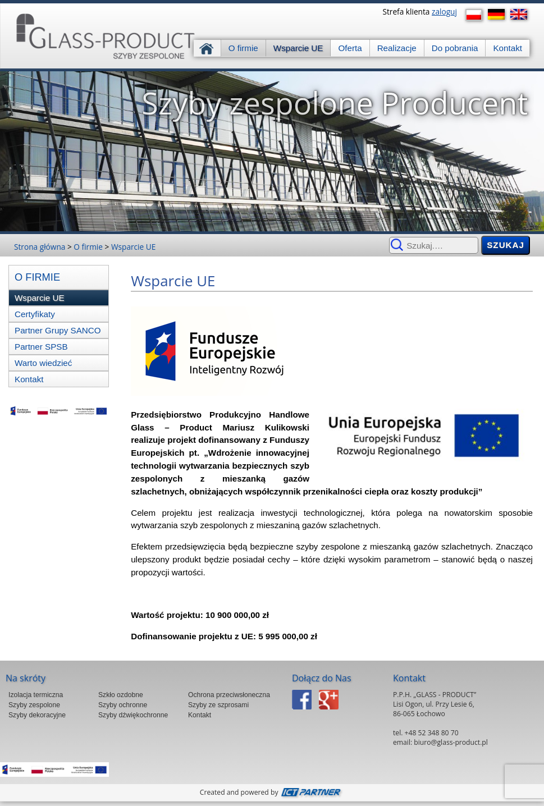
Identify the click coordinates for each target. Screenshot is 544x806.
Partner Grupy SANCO (58, 330)
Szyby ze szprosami (218, 705)
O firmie (243, 48)
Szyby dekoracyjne (37, 715)
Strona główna (207, 48)
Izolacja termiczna (35, 695)
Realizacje (397, 48)
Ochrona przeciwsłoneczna (229, 695)
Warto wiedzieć (43, 363)
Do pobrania (455, 48)
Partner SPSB (41, 346)
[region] (272, 151)
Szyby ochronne (122, 705)
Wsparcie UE (298, 48)
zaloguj (444, 11)
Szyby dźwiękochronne (133, 715)
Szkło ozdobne (120, 695)
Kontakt (507, 48)
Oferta (350, 48)
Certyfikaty (35, 314)
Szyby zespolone (34, 705)
